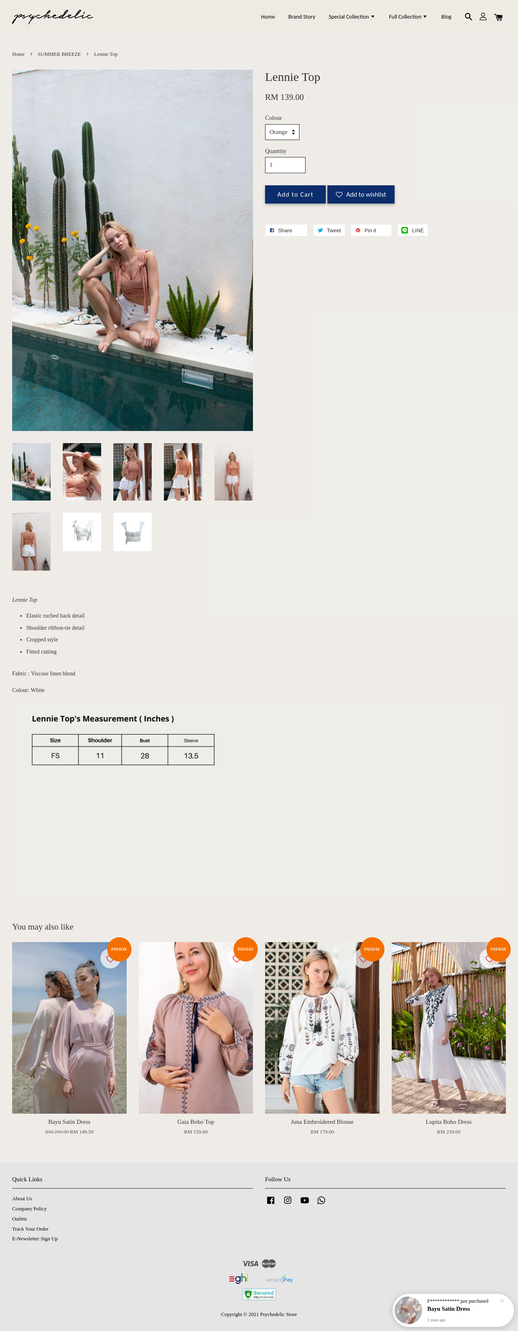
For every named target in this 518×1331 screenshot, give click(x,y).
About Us (22, 1199)
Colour (273, 118)
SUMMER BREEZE (59, 54)
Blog (447, 16)
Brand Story (302, 16)
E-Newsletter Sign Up (35, 1239)
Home (268, 16)
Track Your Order (30, 1229)
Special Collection (352, 16)
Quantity (276, 151)
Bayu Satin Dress (448, 1309)
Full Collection (408, 16)
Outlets (19, 1219)
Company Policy (29, 1209)
